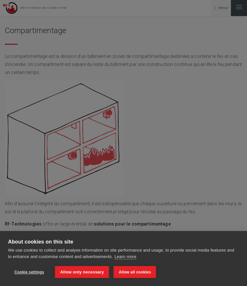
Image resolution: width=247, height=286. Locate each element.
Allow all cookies (135, 272)
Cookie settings (29, 272)
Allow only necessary (82, 272)
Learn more (125, 256)
